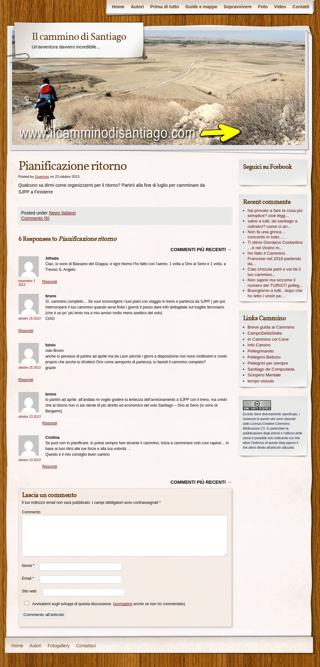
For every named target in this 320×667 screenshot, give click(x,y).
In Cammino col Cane (268, 339)
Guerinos (42, 176)
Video (280, 6)
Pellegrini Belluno (264, 357)
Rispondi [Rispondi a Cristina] (49, 466)
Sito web (29, 591)
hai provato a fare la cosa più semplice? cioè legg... (275, 213)
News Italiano (62, 212)
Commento (30, 512)
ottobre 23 (29, 416)
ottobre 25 (29, 318)
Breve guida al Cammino (271, 327)
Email (28, 578)
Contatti (301, 6)
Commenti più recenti (201, 249)
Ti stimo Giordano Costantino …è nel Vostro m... (275, 245)
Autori (137, 6)
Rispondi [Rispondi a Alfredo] (49, 281)
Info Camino (259, 345)
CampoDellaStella (265, 333)
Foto (262, 6)
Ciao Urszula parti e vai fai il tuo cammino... (274, 272)
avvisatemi (123, 604)
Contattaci (86, 645)
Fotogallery (58, 645)
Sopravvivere (238, 6)
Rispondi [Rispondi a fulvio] (25, 380)
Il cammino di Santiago (79, 37)
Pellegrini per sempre (268, 363)
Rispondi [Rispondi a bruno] (25, 331)
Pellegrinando (261, 351)
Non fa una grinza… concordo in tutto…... (267, 234)
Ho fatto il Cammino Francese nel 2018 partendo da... (274, 258)
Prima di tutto (164, 6)
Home (118, 6)
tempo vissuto (261, 381)
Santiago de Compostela (271, 369)
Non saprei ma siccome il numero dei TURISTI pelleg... (275, 283)
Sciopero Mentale (264, 375)
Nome (28, 565)
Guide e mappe (201, 6)
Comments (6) (35, 218)
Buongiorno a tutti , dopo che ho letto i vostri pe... (275, 293)
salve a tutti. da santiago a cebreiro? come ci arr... (272, 224)
